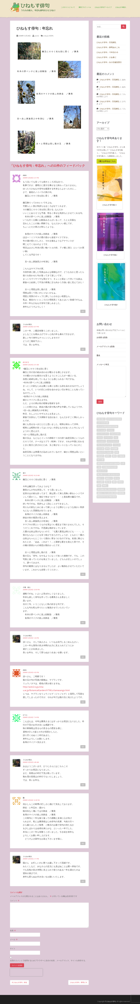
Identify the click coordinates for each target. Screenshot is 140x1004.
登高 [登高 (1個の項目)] (99, 486)
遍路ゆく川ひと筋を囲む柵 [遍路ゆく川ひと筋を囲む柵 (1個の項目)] (106, 493)
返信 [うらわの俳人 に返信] (83, 349)
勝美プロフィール (85, 7)
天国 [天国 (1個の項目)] (99, 467)
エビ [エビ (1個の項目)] (115, 437)
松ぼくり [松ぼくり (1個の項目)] (100, 478)
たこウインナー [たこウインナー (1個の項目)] (102, 434)
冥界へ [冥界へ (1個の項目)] (108, 456)
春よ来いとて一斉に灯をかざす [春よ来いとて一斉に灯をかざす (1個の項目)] (108, 474)
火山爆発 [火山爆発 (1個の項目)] (100, 482)
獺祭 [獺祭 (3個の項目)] (114, 482)
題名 (111, 357)
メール (14, 939)
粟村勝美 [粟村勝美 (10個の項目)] (121, 489)
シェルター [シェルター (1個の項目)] (101, 441)
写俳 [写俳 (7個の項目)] (116, 452)
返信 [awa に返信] (83, 311)
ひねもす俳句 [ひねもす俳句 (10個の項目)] (115, 434)
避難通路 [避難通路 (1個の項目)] (121, 493)
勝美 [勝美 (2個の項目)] (114, 456)
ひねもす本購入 (120, 7)
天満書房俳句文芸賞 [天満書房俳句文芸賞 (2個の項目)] (110, 467)
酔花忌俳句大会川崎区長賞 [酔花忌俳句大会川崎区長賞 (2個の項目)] (106, 497)
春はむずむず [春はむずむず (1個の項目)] (102, 471)
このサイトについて (68, 7)
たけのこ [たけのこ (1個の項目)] (110, 430)
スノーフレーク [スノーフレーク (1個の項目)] (112, 441)
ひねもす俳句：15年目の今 (107, 52)
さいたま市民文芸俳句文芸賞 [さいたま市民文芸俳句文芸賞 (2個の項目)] (107, 426)
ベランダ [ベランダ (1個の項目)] (117, 445)
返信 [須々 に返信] (83, 574)
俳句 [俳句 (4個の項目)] (107, 449)
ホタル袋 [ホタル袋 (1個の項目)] (100, 449)
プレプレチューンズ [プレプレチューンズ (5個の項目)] (104, 445)
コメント (14, 900)
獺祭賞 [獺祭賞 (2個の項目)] (120, 482)
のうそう (26, 362)
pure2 (36, 36)
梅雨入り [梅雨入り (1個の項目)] (109, 478)
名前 (13, 930)
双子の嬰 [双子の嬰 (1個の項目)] (100, 460)
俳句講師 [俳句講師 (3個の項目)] (114, 449)
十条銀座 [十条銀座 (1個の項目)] (121, 456)
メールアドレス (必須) (111, 348)
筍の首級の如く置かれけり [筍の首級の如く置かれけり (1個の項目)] (106, 489)
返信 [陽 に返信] (83, 843)
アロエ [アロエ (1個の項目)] (99, 437)
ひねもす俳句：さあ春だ (106, 57)
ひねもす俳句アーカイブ (103, 7)
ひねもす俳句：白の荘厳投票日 (109, 62)
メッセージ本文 (111, 366)
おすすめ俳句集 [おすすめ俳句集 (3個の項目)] (102, 423)
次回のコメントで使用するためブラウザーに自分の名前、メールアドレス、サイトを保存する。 (48, 960)
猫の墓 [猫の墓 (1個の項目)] (108, 482)
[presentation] (26, 972)
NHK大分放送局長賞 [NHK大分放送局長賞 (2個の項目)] (114, 419)
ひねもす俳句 (48, 36)
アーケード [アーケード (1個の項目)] (108, 437)
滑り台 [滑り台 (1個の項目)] (116, 478)
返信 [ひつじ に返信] (83, 747)
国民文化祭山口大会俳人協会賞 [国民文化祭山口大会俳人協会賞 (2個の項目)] (108, 463)
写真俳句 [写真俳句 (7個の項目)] (100, 456)
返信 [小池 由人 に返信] (83, 622)
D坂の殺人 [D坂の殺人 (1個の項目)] (101, 419)
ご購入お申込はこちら (107, 161)
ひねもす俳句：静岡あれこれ (108, 47)
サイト (12, 948)
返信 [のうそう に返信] (83, 460)
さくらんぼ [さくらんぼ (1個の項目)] (101, 430)
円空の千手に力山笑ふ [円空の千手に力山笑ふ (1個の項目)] (105, 452)
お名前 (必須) (111, 339)
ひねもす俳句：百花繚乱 (106, 42)
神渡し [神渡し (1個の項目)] (105, 486)
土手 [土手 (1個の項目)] (122, 463)
